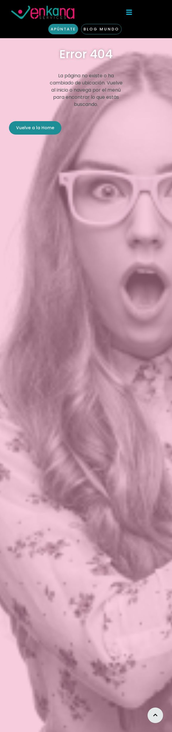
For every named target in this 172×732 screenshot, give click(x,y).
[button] (129, 12)
